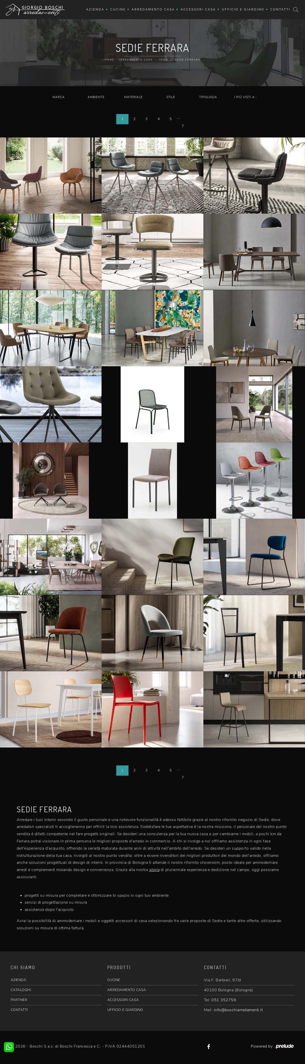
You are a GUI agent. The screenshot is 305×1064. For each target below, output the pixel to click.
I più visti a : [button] (245, 97)
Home (109, 60)
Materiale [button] (133, 97)
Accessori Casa (198, 9)
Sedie (163, 60)
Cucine (118, 9)
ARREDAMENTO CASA (126, 990)
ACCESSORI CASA (123, 1000)
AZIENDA (18, 980)
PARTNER (19, 1000)
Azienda (95, 9)
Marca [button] (59, 97)
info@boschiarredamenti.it (238, 1010)
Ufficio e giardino (243, 9)
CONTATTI (19, 1009)
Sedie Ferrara (187, 60)
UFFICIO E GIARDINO (125, 1009)
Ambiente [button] (96, 97)
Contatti (280, 9)
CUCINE (113, 980)
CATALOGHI (21, 990)
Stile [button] (170, 97)
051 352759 (223, 1000)
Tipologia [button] (208, 97)
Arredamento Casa (153, 9)
